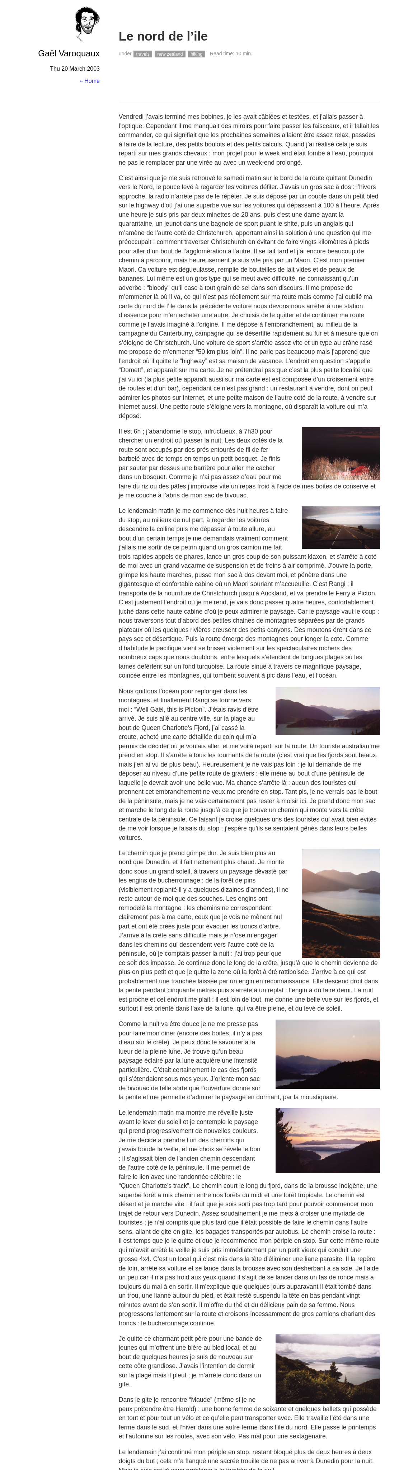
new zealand (170, 53)
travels (143, 53)
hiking (196, 53)
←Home (89, 81)
